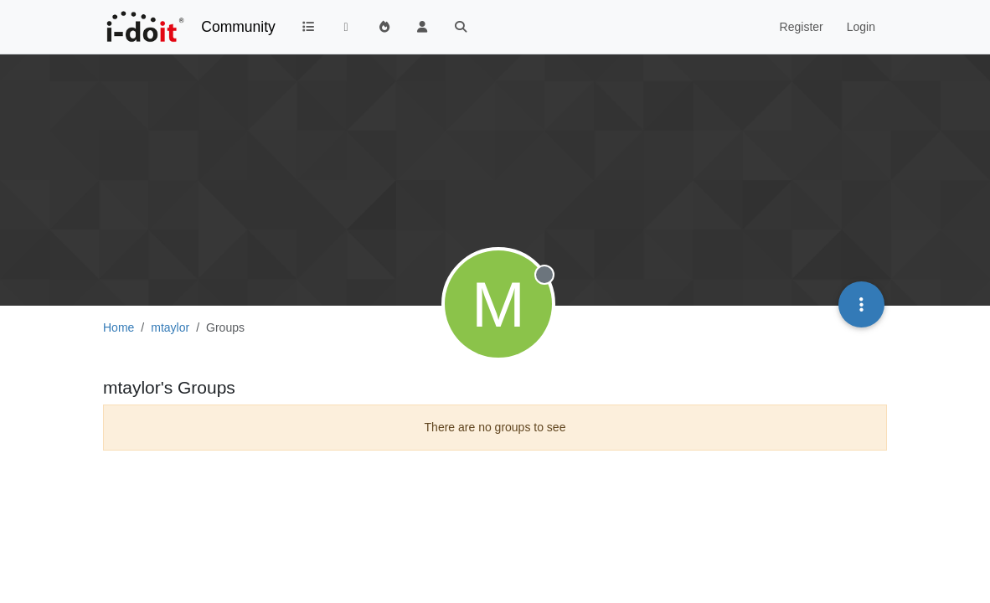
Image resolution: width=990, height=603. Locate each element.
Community (238, 26)
